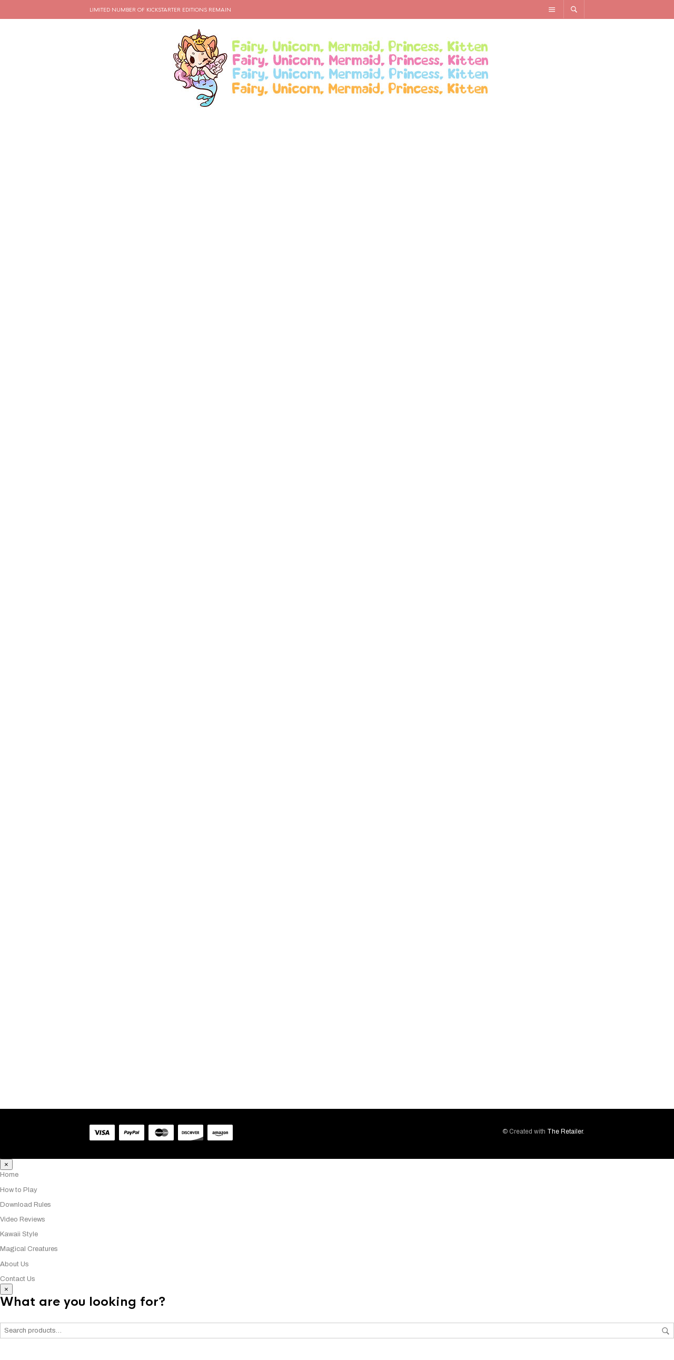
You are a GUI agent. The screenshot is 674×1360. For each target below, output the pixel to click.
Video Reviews (22, 1225)
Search (665, 1337)
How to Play (18, 1195)
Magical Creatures (29, 1255)
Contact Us (17, 1284)
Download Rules (25, 1210)
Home (9, 1181)
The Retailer (565, 1137)
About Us (14, 1270)
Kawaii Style (19, 1240)
